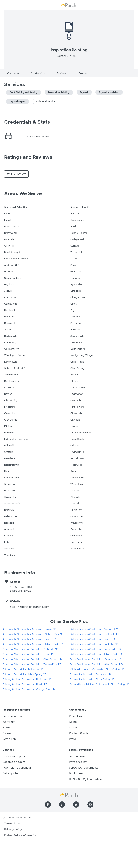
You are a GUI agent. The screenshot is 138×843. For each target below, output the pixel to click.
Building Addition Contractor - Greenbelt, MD (94, 629)
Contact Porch (78, 733)
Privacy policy (78, 762)
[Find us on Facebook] (48, 804)
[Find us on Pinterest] (62, 804)
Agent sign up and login (17, 767)
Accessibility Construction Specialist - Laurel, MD (29, 639)
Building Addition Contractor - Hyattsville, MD (95, 634)
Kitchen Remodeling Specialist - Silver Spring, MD (97, 669)
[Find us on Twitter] (76, 804)
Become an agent (14, 762)
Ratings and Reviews (28, 157)
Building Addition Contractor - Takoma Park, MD (96, 654)
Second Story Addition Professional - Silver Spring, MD (99, 684)
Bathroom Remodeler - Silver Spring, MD (25, 674)
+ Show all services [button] (46, 101)
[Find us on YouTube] (90, 804)
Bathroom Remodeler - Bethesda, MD (23, 669)
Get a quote (10, 773)
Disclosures (76, 773)
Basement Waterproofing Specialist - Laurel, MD (29, 654)
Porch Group (77, 716)
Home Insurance (13, 716)
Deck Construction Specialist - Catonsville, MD (95, 659)
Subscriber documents (83, 767)
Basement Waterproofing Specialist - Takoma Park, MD (32, 664)
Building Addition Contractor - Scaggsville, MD (95, 649)
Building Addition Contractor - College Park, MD (29, 689)
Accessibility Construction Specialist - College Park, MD (33, 634)
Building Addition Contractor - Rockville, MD (94, 644)
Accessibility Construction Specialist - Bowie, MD (29, 629)
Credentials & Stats (27, 122)
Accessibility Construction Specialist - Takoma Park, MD (33, 644)
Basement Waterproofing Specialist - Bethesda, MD (30, 649)
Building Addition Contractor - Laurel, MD (92, 639)
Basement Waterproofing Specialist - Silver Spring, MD (32, 659)
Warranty (9, 721)
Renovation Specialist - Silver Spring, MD (92, 679)
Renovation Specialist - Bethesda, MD (90, 674)
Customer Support (14, 756)
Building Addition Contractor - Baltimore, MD (27, 679)
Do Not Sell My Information (85, 779)
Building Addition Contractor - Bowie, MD (25, 684)
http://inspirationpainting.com (29, 606)
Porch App (9, 739)
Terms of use (77, 756)
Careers (74, 727)
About (73, 721)
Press (72, 739)
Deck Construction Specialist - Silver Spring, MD (96, 664)
